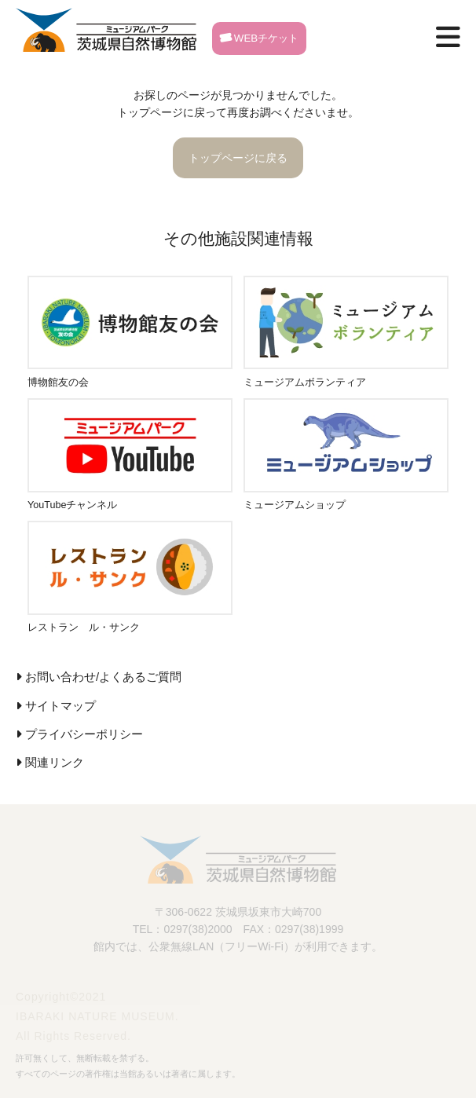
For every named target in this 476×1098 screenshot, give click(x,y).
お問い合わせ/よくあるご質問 (103, 677)
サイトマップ (60, 706)
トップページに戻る (238, 158)
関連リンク (54, 762)
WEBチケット (258, 38)
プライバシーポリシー (84, 734)
